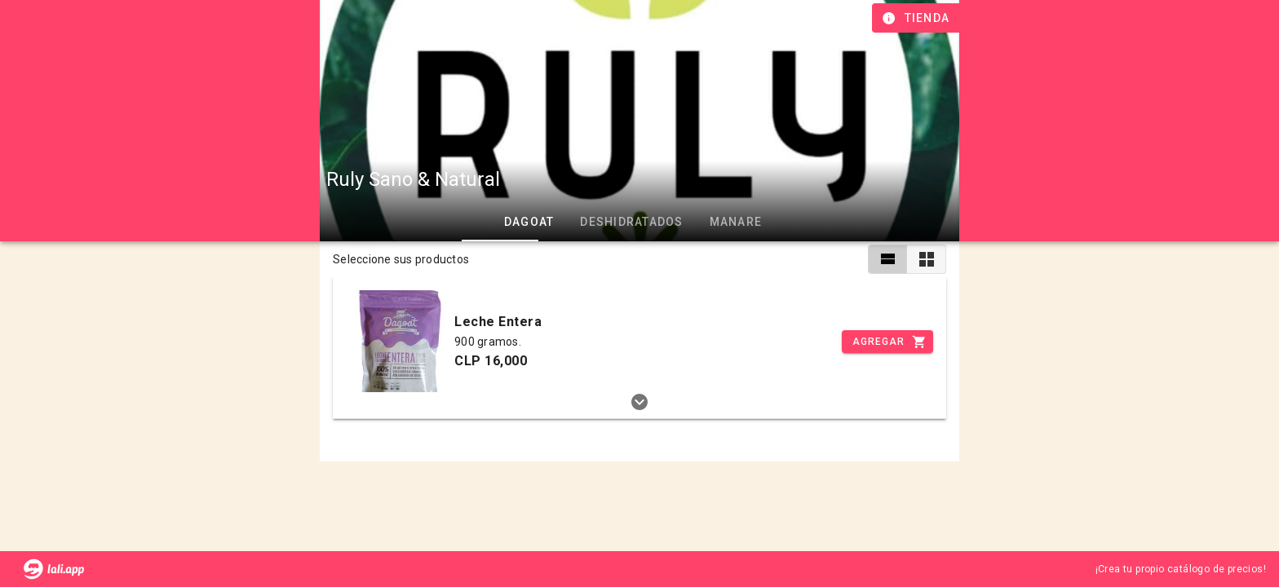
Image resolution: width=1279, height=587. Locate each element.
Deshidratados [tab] (631, 221)
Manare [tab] (736, 221)
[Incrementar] (887, 341)
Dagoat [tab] (529, 221)
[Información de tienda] (917, 18)
